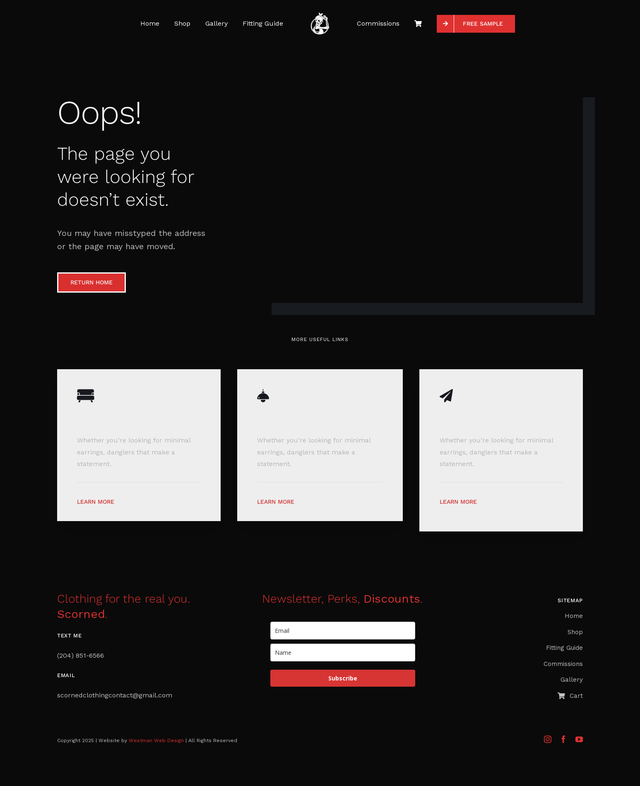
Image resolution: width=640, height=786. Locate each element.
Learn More (95, 501)
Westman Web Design (156, 740)
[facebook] (563, 739)
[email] (342, 630)
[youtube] (579, 739)
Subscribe (342, 678)
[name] (342, 652)
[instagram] (547, 739)
